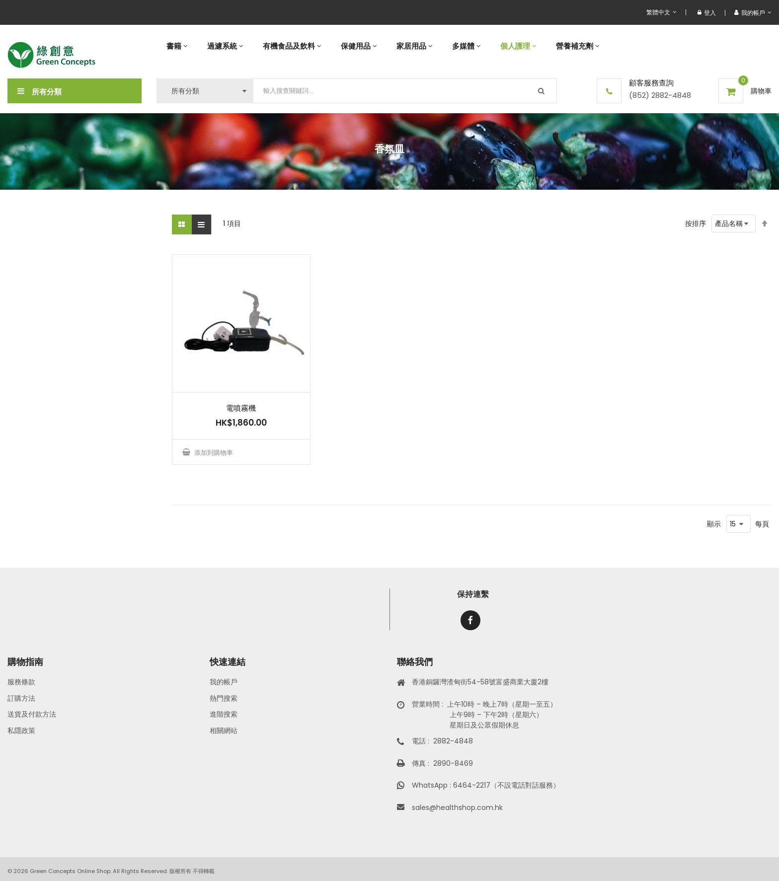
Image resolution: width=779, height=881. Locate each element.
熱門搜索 (223, 698)
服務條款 (21, 682)
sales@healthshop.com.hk (457, 807)
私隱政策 (21, 730)
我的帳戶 (223, 682)
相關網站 (223, 730)
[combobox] (405, 90)
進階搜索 (223, 714)
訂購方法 (21, 698)
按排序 (695, 223)
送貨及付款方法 (31, 714)
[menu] (464, 46)
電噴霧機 (241, 408)
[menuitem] (176, 46)
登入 (707, 12)
